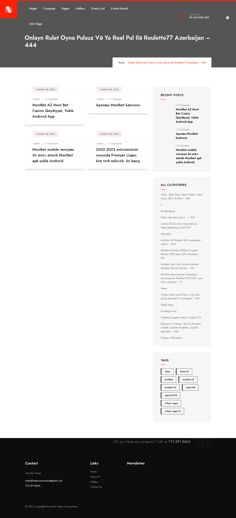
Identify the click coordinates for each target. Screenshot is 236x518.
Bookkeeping (168, 211)
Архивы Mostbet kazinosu (111, 107)
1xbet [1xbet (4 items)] (167, 371)
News (164, 288)
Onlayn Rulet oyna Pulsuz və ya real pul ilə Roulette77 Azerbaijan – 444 (180, 296)
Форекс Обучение (171, 338)
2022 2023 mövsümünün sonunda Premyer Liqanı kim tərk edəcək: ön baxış (118, 158)
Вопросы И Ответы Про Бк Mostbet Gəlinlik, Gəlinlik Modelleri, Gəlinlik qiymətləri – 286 (181, 327)
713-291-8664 (32, 486)
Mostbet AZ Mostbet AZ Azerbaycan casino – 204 (181, 242)
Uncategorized (168, 311)
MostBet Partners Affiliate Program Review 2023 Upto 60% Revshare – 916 (180, 254)
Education (166, 234)
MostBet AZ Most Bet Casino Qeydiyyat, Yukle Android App (53, 110)
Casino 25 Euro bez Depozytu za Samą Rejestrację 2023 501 (179, 225)
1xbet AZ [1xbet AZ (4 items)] (184, 371)
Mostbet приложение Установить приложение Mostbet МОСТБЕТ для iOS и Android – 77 (181, 278)
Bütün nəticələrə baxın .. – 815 (178, 217)
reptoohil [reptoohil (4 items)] (190, 387)
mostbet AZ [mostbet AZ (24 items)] (188, 379)
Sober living (167, 305)
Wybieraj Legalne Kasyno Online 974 (181, 317)
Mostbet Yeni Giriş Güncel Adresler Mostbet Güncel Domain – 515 (180, 266)
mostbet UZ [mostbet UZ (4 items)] (170, 387)
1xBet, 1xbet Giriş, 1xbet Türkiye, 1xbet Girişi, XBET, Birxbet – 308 (181, 196)
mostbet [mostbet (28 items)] (169, 379)
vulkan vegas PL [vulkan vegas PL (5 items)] (173, 411)
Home (121, 62)
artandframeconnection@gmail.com (43, 481)
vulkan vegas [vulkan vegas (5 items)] (171, 403)
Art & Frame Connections (64, 506)
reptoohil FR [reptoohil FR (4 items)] (171, 395)
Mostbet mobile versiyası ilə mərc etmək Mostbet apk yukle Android (54, 155)
